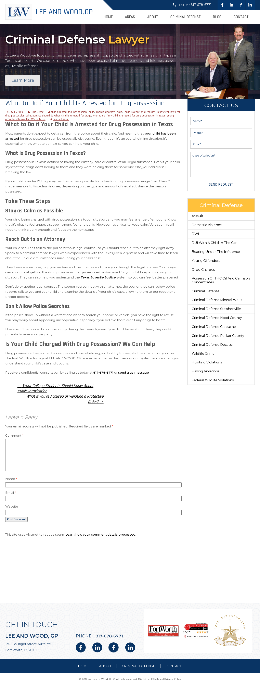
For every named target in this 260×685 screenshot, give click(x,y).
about (105, 666)
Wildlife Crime (203, 354)
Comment (14, 435)
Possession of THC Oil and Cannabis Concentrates (221, 280)
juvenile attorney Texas (109, 112)
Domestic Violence (207, 225)
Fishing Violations (205, 371)
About (152, 17)
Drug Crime (37, 112)
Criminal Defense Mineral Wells (217, 300)
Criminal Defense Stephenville (216, 309)
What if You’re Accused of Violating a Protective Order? (65, 399)
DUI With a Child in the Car (214, 243)
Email (10, 493)
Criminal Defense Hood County (217, 318)
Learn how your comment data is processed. (100, 534)
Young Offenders (206, 261)
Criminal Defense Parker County (218, 336)
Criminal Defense (185, 17)
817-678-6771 (201, 5)
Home (108, 17)
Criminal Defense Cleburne (214, 327)
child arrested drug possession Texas (72, 112)
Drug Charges (203, 270)
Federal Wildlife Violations (213, 380)
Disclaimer (144, 679)
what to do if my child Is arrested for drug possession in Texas (129, 115)
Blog (217, 17)
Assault (198, 216)
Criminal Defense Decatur (213, 345)
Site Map (157, 679)
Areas (130, 17)
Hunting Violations (207, 362)
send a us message (133, 372)
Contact (241, 17)
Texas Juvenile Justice (98, 277)
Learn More (22, 80)
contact (174, 666)
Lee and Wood (61, 119)
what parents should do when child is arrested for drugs (58, 115)
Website (11, 506)
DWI (195, 234)
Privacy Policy (172, 679)
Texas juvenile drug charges (140, 112)
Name (11, 479)
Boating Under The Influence (216, 252)
